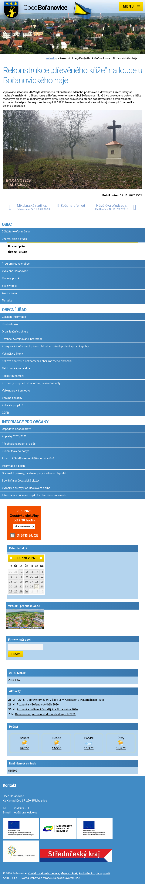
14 (15, 581)
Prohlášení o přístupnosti (94, 873)
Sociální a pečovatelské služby (20, 480)
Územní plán (16, 246)
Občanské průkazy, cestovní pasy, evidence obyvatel (34, 473)
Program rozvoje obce (16, 263)
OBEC (7, 224)
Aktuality (51, 58)
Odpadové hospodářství (16, 429)
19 (42, 581)
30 (10, 571)
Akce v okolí (9, 293)
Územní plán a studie (15, 239)
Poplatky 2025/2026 (14, 436)
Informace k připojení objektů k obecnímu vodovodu (34, 495)
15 (21, 581)
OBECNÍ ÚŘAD (14, 309)
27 (10, 591)
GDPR (5, 412)
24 (31, 586)
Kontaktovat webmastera (43, 873)
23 (26, 586)
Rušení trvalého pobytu (16, 451)
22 (21, 586)
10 (31, 576)
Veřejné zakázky (12, 398)
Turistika (7, 300)
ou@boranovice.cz (25, 812)
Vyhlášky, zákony (12, 353)
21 (15, 586)
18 (36, 581)
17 (31, 581)
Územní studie (17, 252)
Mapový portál (10, 278)
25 (36, 586)
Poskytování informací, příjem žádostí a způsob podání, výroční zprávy (45, 346)
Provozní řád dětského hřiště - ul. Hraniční (28, 458)
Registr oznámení (13, 376)
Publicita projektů (12, 405)
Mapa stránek (69, 873)
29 (21, 591)
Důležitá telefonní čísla (16, 231)
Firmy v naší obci (19, 639)
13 (10, 581)
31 (15, 571)
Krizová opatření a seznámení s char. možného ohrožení (37, 361)
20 (10, 586)
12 (42, 576)
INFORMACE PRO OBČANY (25, 421)
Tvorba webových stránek (36, 878)
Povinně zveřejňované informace (22, 339)
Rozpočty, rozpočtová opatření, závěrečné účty (31, 383)
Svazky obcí (9, 285)
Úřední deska (10, 324)
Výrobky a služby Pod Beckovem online (26, 488)
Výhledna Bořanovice (15, 271)
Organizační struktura (15, 331)
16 (26, 581)
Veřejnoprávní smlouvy (16, 390)
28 (15, 591)
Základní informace (14, 316)
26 (42, 586)
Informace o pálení (13, 466)
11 (36, 576)
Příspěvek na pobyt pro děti (18, 443)
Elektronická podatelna (16, 368)
